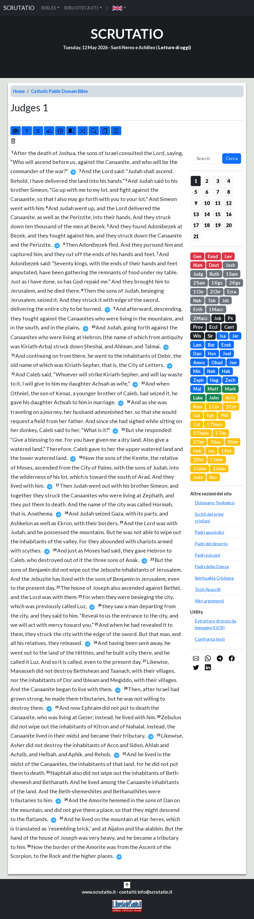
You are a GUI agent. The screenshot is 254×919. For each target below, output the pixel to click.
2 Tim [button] (198, 442)
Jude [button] (198, 477)
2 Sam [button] (199, 282)
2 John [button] (199, 468)
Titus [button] (215, 442)
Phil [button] (224, 415)
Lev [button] (228, 256)
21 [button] (196, 236)
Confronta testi (210, 639)
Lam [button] (197, 345)
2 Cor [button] (231, 406)
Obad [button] (217, 362)
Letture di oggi (174, 47)
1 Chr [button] (198, 291)
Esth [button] (197, 309)
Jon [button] (233, 362)
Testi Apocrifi (208, 589)
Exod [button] (213, 256)
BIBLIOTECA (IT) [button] (81, 7)
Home (19, 91)
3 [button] (217, 181)
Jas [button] (211, 451)
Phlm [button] (233, 442)
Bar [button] (211, 345)
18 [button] (207, 225)
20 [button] (228, 225)
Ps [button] (230, 318)
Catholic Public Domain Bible (59, 91)
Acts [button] (230, 397)
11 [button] (218, 203)
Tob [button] (212, 300)
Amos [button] (199, 362)
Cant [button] (229, 327)
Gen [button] (197, 256)
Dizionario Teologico (214, 502)
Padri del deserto (211, 543)
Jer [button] (235, 336)
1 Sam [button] (232, 274)
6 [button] (206, 192)
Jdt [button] (225, 300)
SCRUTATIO (18, 7)
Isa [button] (223, 336)
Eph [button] (210, 415)
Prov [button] (198, 327)
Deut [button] (214, 265)
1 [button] (195, 181)
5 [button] (195, 192)
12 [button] (228, 203)
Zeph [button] (198, 380)
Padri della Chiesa (212, 566)
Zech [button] (230, 380)
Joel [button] (227, 353)
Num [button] (197, 265)
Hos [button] (212, 353)
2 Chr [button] (215, 291)
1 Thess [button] (214, 424)
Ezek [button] (226, 345)
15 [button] (218, 214)
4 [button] (228, 181)
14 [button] (207, 214)
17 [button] (196, 225)
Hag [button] (214, 380)
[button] (119, 7)
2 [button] (206, 181)
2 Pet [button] (198, 459)
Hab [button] (226, 371)
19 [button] (218, 225)
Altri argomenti (209, 600)
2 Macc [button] (200, 318)
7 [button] (217, 192)
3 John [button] (219, 468)
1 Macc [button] (216, 309)
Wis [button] (197, 336)
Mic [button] (197, 371)
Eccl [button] (213, 327)
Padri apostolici (209, 532)
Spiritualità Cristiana (214, 578)
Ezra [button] (231, 291)
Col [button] (196, 424)
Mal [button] (197, 389)
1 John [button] (216, 459)
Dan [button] (197, 353)
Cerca (232, 158)
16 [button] (228, 214)
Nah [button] (211, 371)
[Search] (207, 158)
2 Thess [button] (201, 433)
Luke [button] (198, 397)
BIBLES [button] (48, 7)
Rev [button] (213, 477)
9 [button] (195, 203)
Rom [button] (197, 406)
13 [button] (196, 214)
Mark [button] (230, 389)
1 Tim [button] (220, 433)
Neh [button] (197, 300)
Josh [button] (230, 265)
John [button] (214, 397)
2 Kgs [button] (234, 282)
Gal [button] (196, 415)
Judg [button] (198, 274)
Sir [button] (210, 336)
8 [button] (228, 192)
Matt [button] (213, 389)
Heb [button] (197, 451)
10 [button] (207, 203)
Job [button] (217, 318)
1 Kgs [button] (216, 282)
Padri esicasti (207, 555)
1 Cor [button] (214, 406)
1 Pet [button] (226, 451)
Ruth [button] (214, 274)
